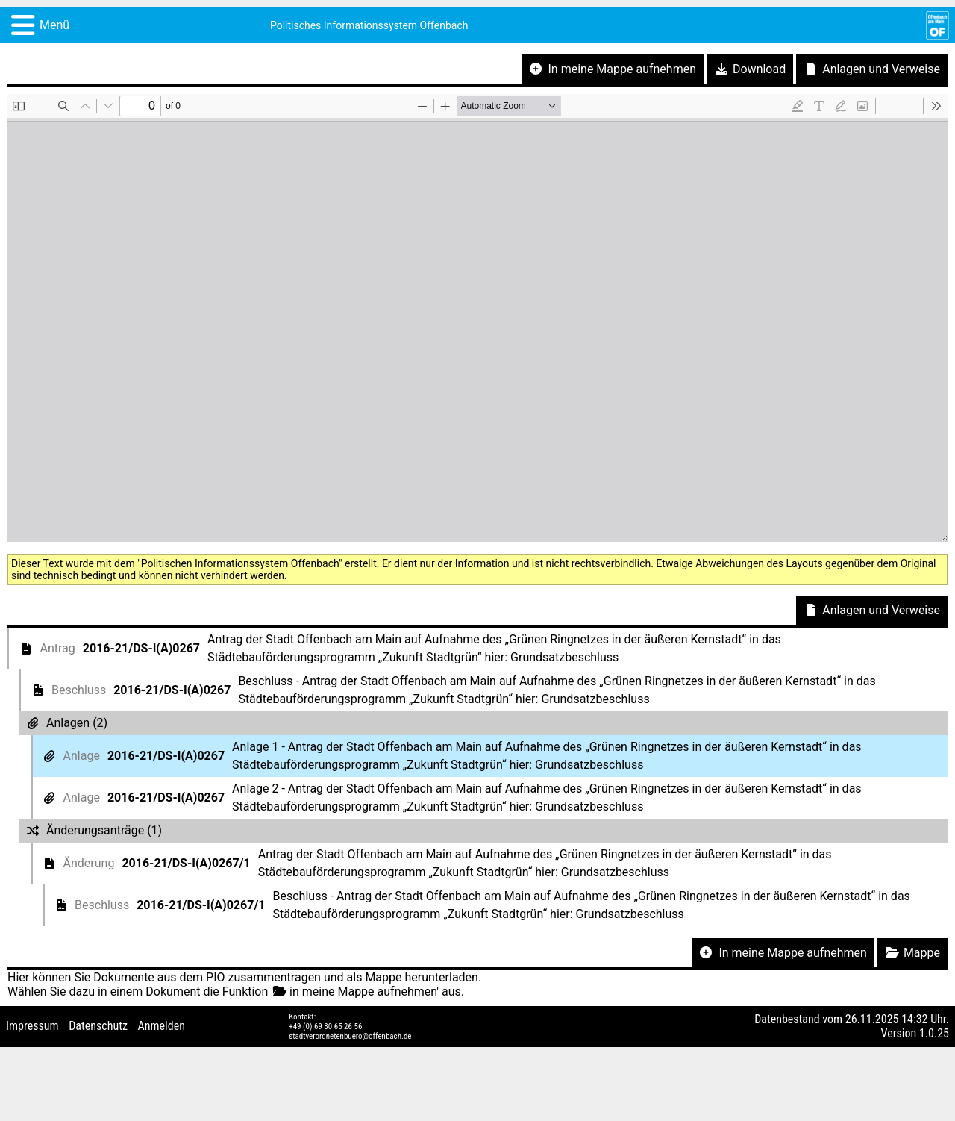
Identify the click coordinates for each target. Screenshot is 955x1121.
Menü (54, 25)
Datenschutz (98, 1026)
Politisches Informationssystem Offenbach (369, 25)
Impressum (32, 1026)
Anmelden (161, 1026)
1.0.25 (934, 1033)
